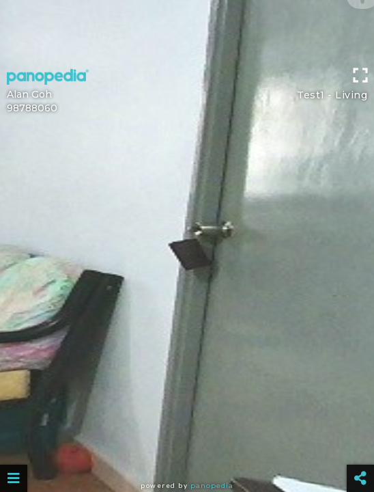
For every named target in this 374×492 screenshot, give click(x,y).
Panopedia (211, 485)
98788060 (32, 108)
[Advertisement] (187, 31)
